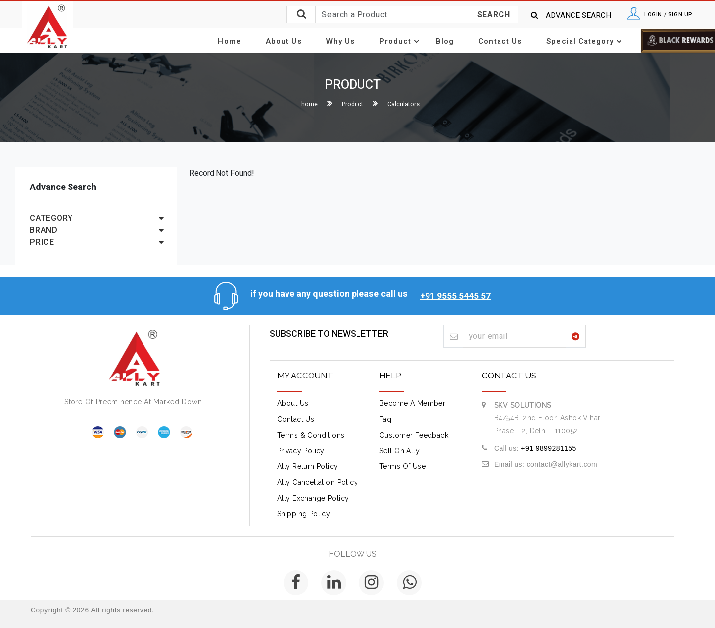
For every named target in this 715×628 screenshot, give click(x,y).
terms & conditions (311, 435)
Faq (385, 420)
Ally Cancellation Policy (317, 483)
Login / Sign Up (662, 14)
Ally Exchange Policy (313, 498)
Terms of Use (402, 467)
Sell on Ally (399, 451)
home (305, 104)
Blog (438, 41)
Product (400, 41)
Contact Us (487, 41)
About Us (299, 41)
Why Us (349, 41)
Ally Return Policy (307, 467)
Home (252, 41)
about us (292, 404)
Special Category (563, 41)
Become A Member (412, 404)
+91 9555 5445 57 (455, 293)
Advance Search (557, 15)
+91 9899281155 (548, 448)
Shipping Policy (303, 514)
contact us (295, 420)
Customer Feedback (413, 435)
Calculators (406, 104)
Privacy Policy (301, 451)
